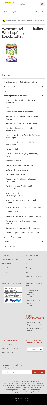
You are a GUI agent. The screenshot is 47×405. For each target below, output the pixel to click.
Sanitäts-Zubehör (13, 212)
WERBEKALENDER (8, 353)
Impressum (29, 272)
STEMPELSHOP (7, 344)
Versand (36, 392)
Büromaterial (24, 86)
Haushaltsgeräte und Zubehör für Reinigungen (20, 143)
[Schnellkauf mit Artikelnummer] (33, 349)
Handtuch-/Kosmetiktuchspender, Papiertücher (20, 129)
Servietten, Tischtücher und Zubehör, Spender (21, 222)
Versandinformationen (10, 268)
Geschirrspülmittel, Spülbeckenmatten (22, 123)
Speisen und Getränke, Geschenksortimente (24, 228)
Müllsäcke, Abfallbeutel (15, 174)
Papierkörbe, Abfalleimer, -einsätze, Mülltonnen (21, 180)
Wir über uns (6, 264)
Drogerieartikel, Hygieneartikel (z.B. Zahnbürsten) (20, 101)
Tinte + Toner (24, 246)
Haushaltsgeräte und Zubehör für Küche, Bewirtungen (23, 136)
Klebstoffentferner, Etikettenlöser (20, 165)
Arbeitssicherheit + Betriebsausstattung (24, 82)
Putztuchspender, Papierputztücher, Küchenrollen (21, 187)
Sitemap (28, 268)
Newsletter (6, 272)
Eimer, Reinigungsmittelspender (19, 112)
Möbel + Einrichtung (24, 237)
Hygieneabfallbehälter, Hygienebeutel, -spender (22, 155)
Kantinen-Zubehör (13, 161)
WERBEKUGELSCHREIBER (11, 348)
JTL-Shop (28, 401)
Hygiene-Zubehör (13, 149)
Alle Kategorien (11, 11)
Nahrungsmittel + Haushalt (24, 95)
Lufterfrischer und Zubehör (17, 170)
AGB (27, 264)
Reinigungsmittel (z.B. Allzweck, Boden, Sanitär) (22, 201)
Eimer (8, 107)
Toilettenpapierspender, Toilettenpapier (22, 232)
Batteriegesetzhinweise (33, 276)
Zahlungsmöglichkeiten (10, 259)
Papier (24, 91)
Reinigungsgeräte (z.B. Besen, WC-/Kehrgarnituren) (18, 194)
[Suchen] (29, 4)
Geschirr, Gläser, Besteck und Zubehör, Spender (22, 117)
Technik (24, 241)
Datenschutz (29, 259)
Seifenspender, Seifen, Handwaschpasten (23, 216)
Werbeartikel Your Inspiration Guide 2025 (35, 323)
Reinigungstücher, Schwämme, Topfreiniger (24, 207)
